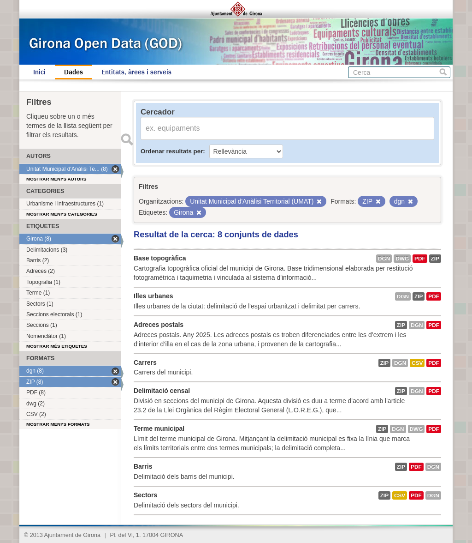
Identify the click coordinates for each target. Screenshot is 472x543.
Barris (143, 466)
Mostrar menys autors (56, 178)
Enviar (127, 139)
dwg (402, 258)
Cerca (443, 72)
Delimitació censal (162, 390)
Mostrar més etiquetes (56, 346)
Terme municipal (159, 428)
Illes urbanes (153, 296)
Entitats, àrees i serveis (136, 72)
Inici (39, 72)
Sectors (145, 495)
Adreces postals (158, 324)
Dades (73, 72)
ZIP (435, 258)
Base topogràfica (160, 258)
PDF (419, 258)
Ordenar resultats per (172, 151)
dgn (384, 258)
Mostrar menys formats (58, 424)
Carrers (145, 362)
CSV (417, 363)
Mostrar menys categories (61, 214)
